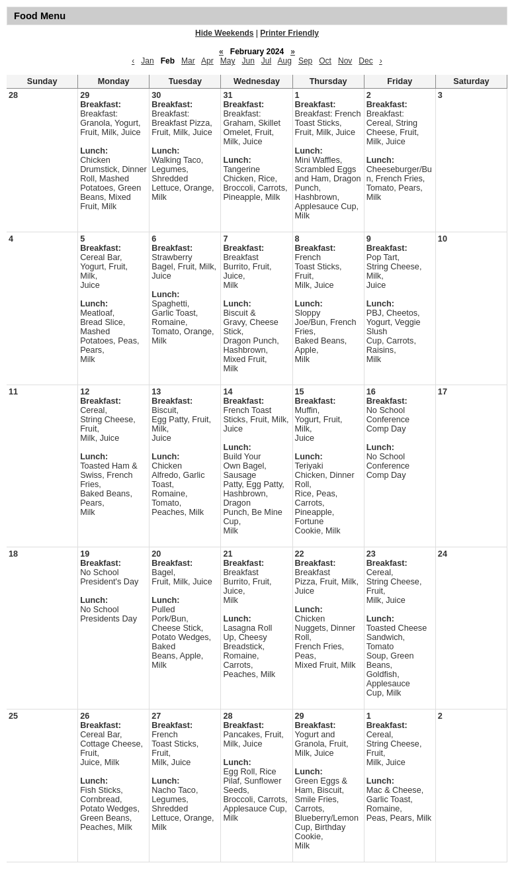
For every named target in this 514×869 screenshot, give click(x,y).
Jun (247, 61)
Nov (345, 61)
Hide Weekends (224, 33)
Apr (207, 61)
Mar (188, 61)
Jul (266, 61)
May (228, 61)
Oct (325, 61)
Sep (305, 61)
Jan (147, 61)
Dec (365, 61)
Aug (285, 61)
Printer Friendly (289, 33)
